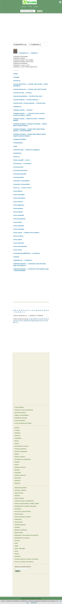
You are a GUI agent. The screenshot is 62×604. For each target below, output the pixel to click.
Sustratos (18, 556)
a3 (34, 319)
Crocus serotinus (18, 236)
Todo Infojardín (19, 407)
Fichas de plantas (20, 420)
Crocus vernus (17, 250)
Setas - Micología (20, 548)
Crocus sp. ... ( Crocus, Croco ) (22, 187)
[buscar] (27, 11)
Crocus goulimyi (18, 208)
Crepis (15, 146)
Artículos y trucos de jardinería (24, 410)
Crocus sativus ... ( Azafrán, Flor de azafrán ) (26, 232)
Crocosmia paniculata (19, 174)
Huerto (17, 464)
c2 (40, 319)
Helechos (17, 480)
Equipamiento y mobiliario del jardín (25, 506)
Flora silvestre (19, 514)
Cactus (17, 443)
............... (15, 70)
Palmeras (17, 433)
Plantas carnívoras (20, 475)
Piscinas (17, 540)
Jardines (17, 527)
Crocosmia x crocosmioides (21, 184)
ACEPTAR (33, 602)
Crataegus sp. (17, 106)
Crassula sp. (17, 80)
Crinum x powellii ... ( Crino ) (21, 160)
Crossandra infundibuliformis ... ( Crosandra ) (26, 253)
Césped (17, 462)
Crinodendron (17, 153)
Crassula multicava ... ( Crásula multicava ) (25, 99)
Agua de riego (19, 493)
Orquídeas (18, 472)
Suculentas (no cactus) (21, 446)
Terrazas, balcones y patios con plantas (26, 559)
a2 (31, 319)
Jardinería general (20, 524)
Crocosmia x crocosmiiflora (21, 180)
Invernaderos (19, 522)
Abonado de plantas (21, 487)
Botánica (17, 495)
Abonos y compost (20, 490)
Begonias (17, 483)
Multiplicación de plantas (22, 538)
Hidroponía (18, 519)
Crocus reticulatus (18, 229)
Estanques (18, 509)
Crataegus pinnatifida (19, 139)
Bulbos (17, 454)
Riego (16, 546)
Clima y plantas (19, 498)
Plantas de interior (20, 467)
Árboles (17, 427)
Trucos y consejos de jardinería (24, 561)
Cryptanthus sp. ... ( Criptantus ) (25, 53)
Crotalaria (16, 257)
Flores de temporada (21, 451)
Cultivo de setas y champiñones (24, 501)
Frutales (17, 430)
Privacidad (38, 598)
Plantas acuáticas (20, 456)
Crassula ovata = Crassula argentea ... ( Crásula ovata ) (29, 103)
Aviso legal (30, 598)
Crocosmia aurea (18, 167)
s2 (41, 320)
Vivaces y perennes (20, 448)
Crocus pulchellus (18, 225)
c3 (42, 319)
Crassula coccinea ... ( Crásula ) (22, 92)
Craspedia (16, 77)
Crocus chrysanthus (19, 198)
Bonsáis (17, 470)
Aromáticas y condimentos (23, 459)
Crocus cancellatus (19, 194)
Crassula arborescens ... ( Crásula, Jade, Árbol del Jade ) (30, 89)
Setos (16, 551)
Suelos (17, 553)
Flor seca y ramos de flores (23, 511)
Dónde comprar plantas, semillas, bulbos (27, 503)
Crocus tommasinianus (20, 246)
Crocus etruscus (18, 201)
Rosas (17, 441)
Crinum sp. (16, 156)
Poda (16, 543)
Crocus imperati (18, 212)
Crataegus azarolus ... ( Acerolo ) (22, 110)
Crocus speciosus (18, 243)
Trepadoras (18, 438)
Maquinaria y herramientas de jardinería (26, 535)
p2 (33, 320)
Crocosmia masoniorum (20, 170)
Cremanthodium (18, 142)
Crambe (15, 73)
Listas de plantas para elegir (23, 423)
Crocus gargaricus (18, 205)
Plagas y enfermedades (22, 415)
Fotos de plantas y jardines (23, 516)
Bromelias (18, 478)
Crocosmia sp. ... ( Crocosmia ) (22, 163)
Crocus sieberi (17, 239)
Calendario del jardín (21, 418)
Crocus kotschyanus (19, 218)
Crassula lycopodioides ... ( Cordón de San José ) (27, 96)
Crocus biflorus (17, 191)
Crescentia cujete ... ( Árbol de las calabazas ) (26, 149)
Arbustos (17, 435)
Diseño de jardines (20, 412)
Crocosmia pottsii (18, 177)
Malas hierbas (19, 532)
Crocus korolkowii (18, 215)
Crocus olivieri (17, 222)
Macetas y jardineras (21, 530)
